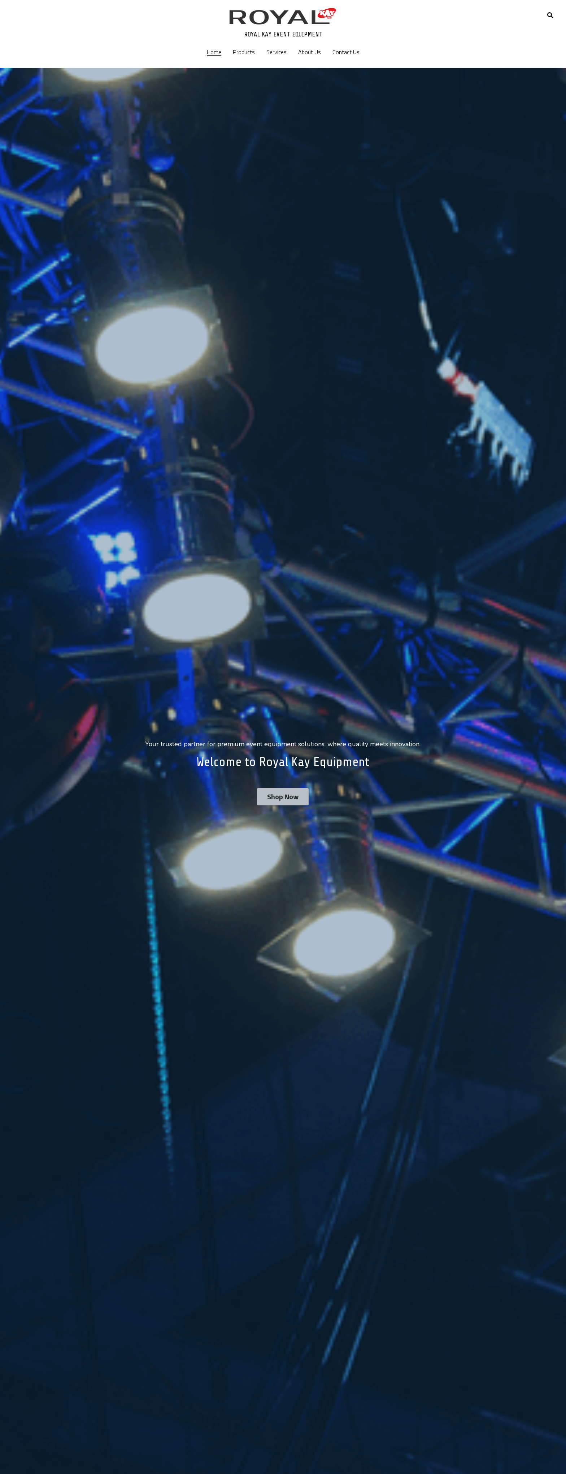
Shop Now (283, 796)
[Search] (550, 15)
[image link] (283, 15)
